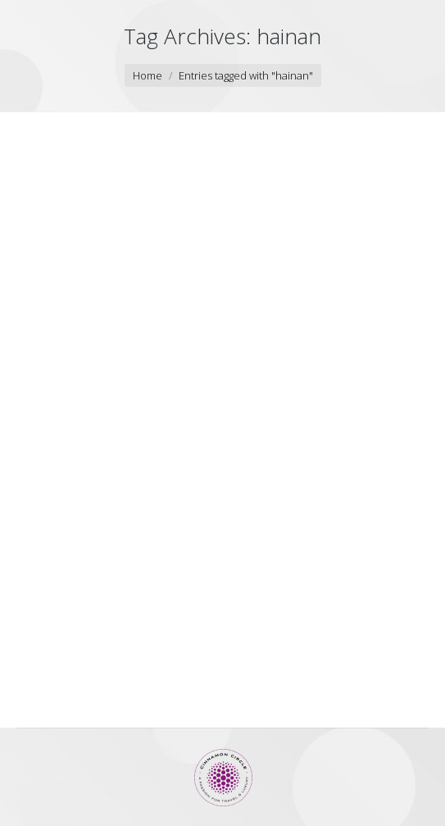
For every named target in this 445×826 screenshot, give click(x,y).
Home (147, 75)
